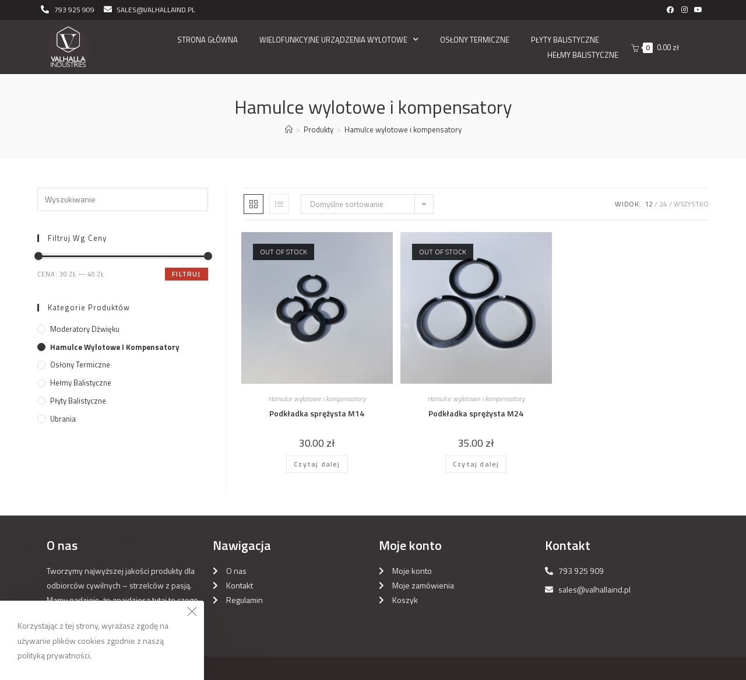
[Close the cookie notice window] (191, 613)
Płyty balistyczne (565, 39)
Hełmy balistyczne (582, 55)
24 (663, 203)
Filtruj (186, 273)
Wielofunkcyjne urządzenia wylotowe (338, 39)
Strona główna (207, 39)
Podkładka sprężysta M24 (475, 413)
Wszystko (691, 203)
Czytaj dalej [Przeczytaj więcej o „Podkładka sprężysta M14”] (317, 463)
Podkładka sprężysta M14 (316, 413)
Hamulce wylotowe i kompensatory (316, 398)
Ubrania (63, 419)
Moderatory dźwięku (84, 329)
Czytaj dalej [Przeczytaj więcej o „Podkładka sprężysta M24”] (476, 463)
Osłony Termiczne (474, 39)
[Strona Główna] (289, 129)
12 (649, 203)
